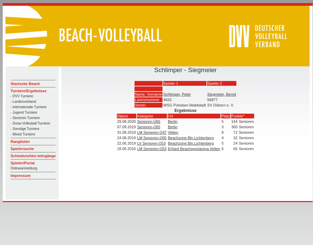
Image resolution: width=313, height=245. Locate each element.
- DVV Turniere (22, 96)
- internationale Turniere (29, 107)
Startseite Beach (25, 84)
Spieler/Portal (23, 163)
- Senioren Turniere (25, 118)
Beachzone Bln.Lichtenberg (191, 138)
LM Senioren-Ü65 (152, 138)
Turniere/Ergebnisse (29, 91)
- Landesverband (23, 101)
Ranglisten (20, 142)
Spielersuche (22, 149)
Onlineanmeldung (24, 168)
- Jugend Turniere (24, 112)
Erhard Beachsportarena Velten (194, 149)
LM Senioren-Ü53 (152, 149)
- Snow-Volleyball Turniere (30, 123)
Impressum (21, 176)
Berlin (172, 121)
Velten (173, 132)
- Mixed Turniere (23, 134)
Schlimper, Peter (177, 94)
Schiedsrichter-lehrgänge (33, 156)
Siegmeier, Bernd (221, 94)
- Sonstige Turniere (25, 129)
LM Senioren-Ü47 (152, 132)
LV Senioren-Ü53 (151, 143)
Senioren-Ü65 (148, 121)
